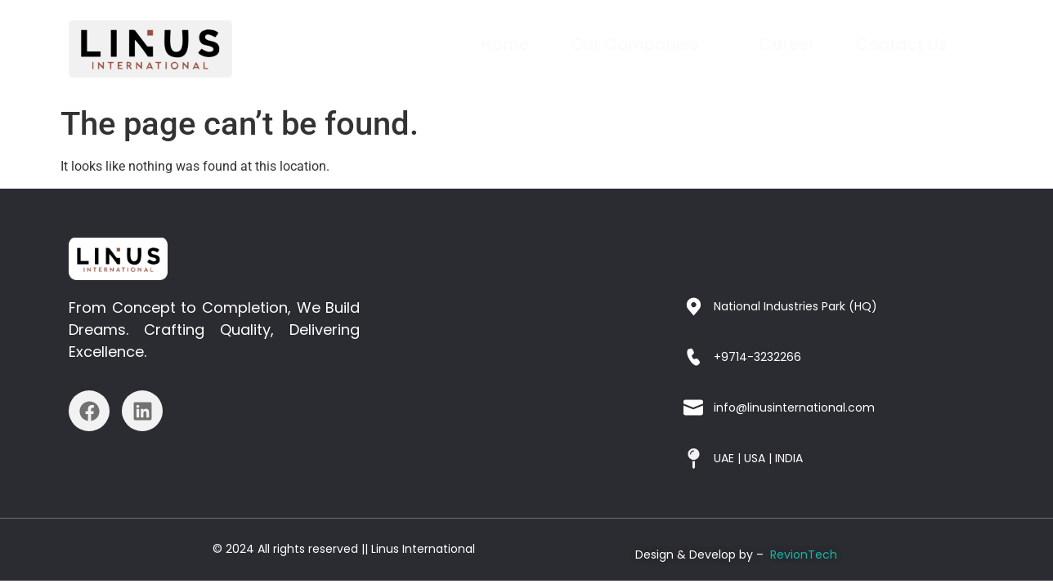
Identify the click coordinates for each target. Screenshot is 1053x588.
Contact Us (902, 44)
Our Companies (642, 44)
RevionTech (803, 554)
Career (787, 44)
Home (506, 44)
